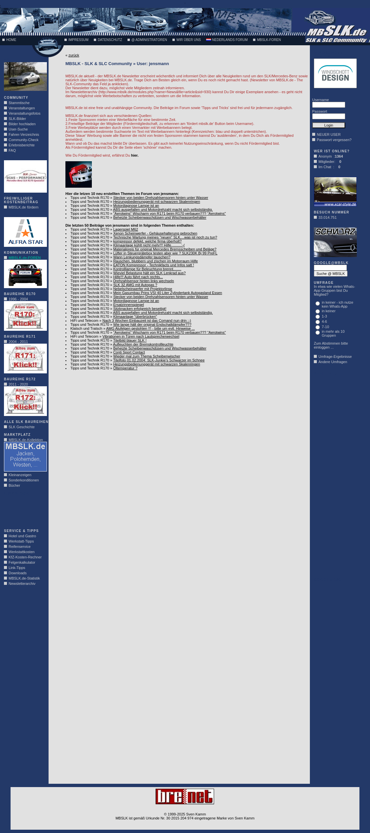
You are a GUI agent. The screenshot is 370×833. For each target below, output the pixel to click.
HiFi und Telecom (84, 320)
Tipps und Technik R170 (89, 198)
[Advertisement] (24, 510)
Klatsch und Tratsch (86, 328)
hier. (135, 155)
